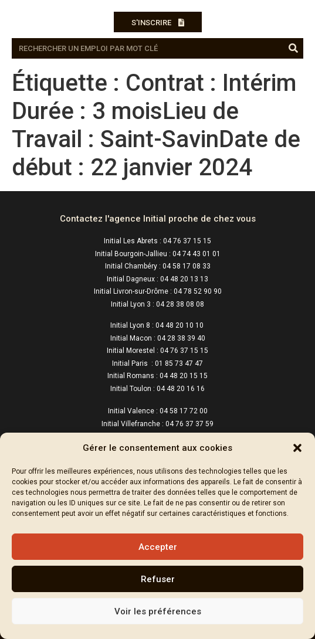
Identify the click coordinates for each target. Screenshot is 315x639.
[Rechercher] (293, 48)
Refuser (158, 579)
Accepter (157, 547)
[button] (297, 448)
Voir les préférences (157, 611)
